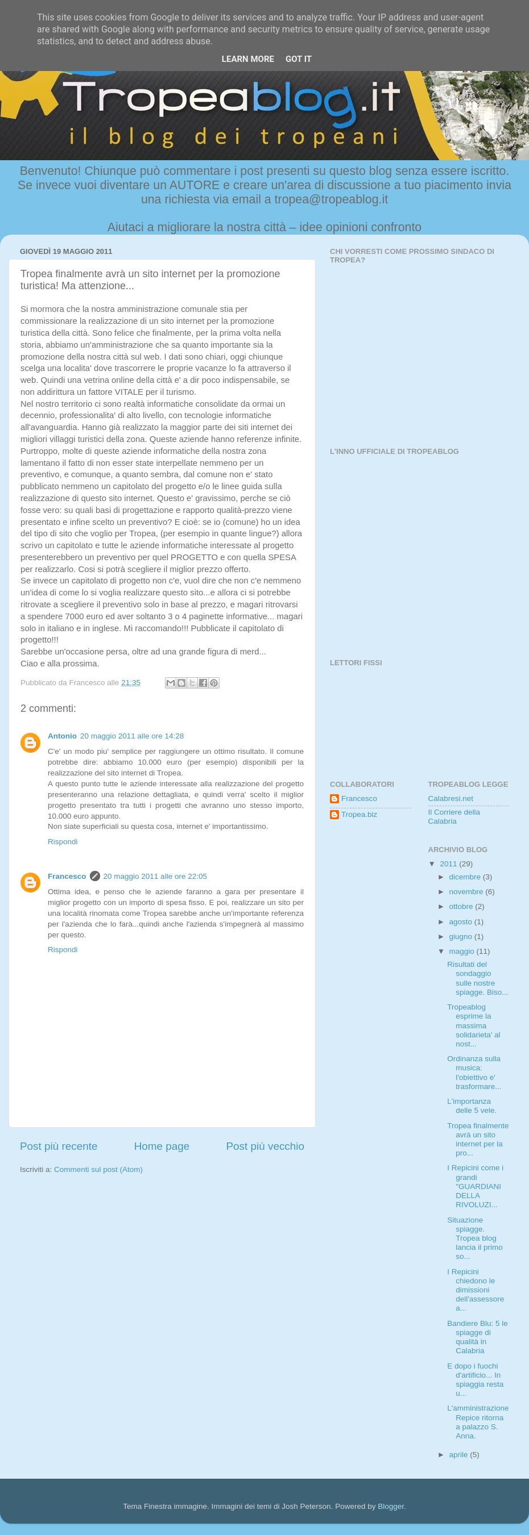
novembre (467, 891)
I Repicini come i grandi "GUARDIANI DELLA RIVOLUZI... (475, 1186)
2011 (449, 864)
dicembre (466, 877)
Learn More (248, 59)
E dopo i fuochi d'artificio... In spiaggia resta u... (475, 1380)
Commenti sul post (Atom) (98, 1169)
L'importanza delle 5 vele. (472, 1106)
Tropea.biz (359, 814)
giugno (461, 936)
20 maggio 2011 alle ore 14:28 (132, 736)
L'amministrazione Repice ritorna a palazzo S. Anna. (478, 1422)
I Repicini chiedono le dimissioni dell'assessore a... (475, 1290)
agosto (461, 921)
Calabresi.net (451, 798)
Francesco (67, 876)
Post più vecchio (265, 1146)
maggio (463, 951)
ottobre (462, 906)
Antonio (62, 736)
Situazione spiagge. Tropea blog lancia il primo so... (475, 1238)
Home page (162, 1146)
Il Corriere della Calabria (454, 816)
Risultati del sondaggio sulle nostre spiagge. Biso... (477, 978)
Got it (299, 59)
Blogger (391, 1506)
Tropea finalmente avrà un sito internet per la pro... (478, 1139)
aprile (459, 1454)
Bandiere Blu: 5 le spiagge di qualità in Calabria (477, 1337)
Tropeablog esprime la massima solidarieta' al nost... (473, 1025)
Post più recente (59, 1146)
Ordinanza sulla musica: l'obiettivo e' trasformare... (474, 1072)
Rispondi (63, 841)
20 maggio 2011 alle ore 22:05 (155, 876)
